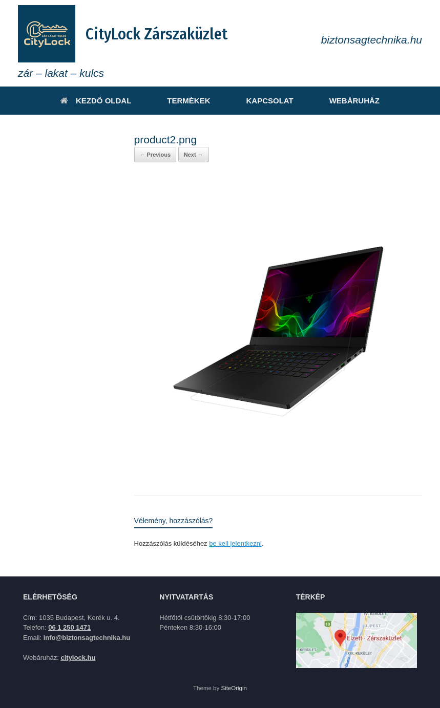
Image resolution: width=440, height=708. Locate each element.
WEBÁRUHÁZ (354, 100)
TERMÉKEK (188, 100)
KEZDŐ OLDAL (95, 100)
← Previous (155, 155)
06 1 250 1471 (69, 627)
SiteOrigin (234, 688)
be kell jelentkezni (235, 543)
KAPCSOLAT (269, 100)
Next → (193, 155)
